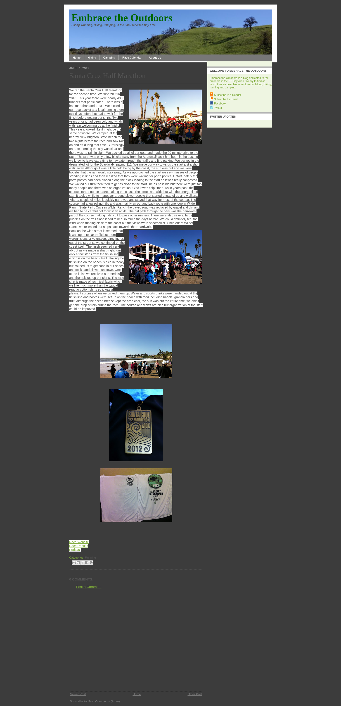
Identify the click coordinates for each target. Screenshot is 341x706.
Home (77, 57)
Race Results (78, 546)
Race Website (79, 542)
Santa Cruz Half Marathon (107, 76)
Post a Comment (89, 587)
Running (90, 557)
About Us (155, 57)
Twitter (216, 107)
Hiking (92, 57)
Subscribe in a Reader (225, 95)
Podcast (75, 550)
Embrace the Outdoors (121, 18)
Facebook (218, 103)
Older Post (194, 694)
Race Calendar (132, 57)
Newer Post (78, 694)
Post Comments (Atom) (104, 701)
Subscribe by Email (223, 99)
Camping (109, 57)
